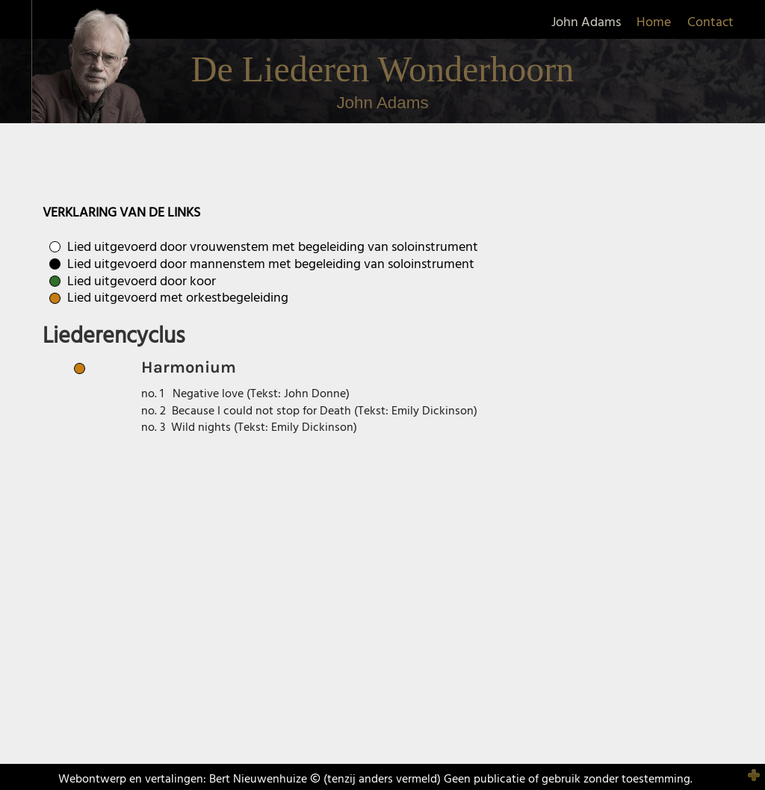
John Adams (586, 22)
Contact (710, 22)
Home (654, 22)
